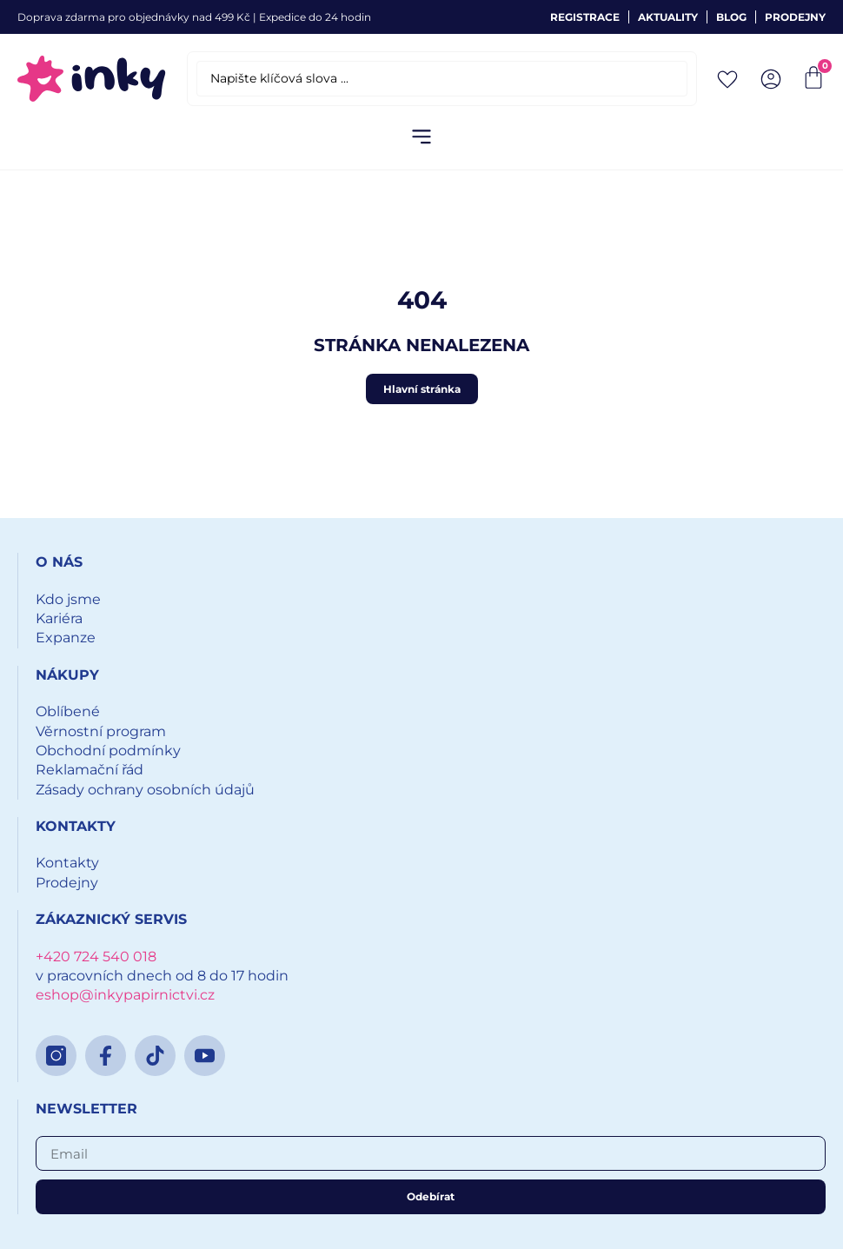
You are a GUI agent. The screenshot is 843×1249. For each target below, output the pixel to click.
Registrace (585, 16)
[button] (422, 137)
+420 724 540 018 (96, 956)
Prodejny (795, 16)
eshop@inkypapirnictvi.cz (125, 995)
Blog (731, 16)
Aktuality (668, 16)
